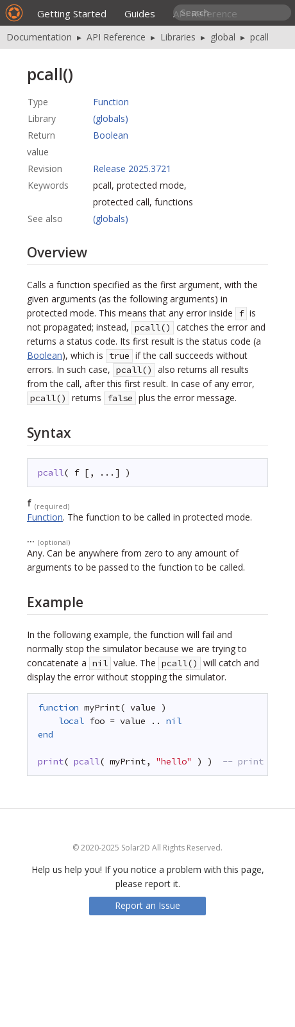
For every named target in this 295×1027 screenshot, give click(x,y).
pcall (259, 37)
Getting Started (71, 13)
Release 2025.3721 (132, 168)
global (222, 37)
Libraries (178, 37)
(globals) (110, 118)
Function (111, 102)
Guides (139, 13)
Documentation (39, 37)
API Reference (116, 37)
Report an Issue (147, 905)
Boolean (110, 135)
